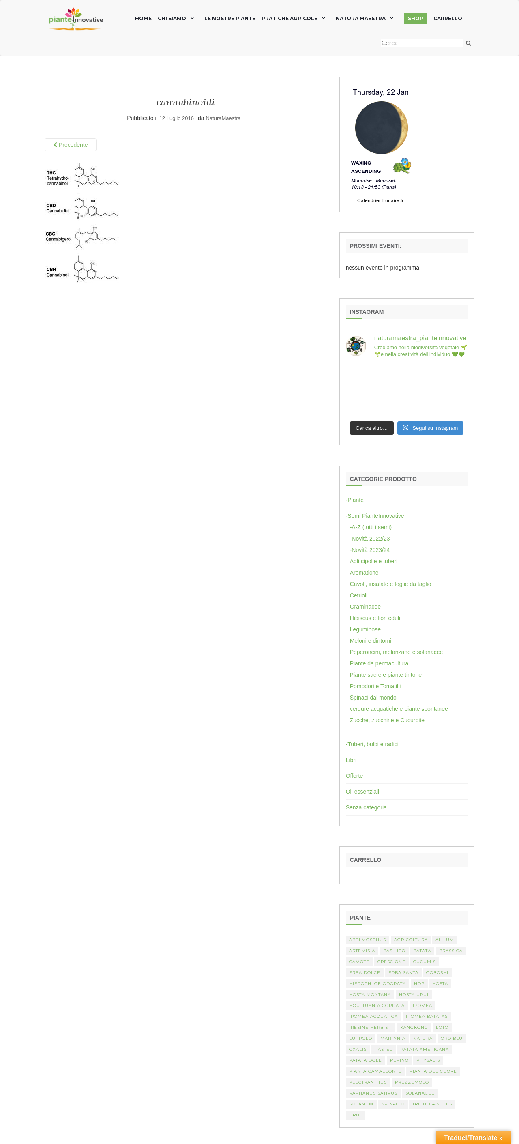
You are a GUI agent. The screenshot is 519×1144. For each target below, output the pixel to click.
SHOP (415, 18)
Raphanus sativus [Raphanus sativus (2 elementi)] (373, 1093)
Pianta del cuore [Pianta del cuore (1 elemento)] (433, 1071)
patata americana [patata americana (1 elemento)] (424, 1049)
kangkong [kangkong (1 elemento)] (414, 1027)
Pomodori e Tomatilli (375, 686)
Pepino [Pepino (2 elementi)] (399, 1060)
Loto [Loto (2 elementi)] (442, 1027)
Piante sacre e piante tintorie (386, 675)
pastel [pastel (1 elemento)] (383, 1049)
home (143, 18)
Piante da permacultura (379, 663)
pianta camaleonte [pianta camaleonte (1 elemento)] (375, 1071)
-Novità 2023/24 (370, 550)
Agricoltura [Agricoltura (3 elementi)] (411, 939)
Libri (351, 760)
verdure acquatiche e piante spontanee (399, 709)
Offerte (354, 776)
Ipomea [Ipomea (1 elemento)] (422, 1005)
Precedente (70, 145)
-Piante (355, 500)
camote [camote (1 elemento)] (359, 961)
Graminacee (365, 606)
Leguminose (365, 629)
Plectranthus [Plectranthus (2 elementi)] (368, 1082)
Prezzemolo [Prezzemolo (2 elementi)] (412, 1082)
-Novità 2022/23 (370, 538)
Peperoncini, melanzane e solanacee (396, 652)
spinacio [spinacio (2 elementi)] (393, 1104)
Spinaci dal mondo (373, 697)
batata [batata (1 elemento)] (422, 950)
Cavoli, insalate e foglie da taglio (390, 584)
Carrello (447, 18)
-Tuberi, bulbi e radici (372, 744)
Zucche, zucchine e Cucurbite (387, 720)
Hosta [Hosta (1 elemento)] (440, 983)
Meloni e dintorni (371, 640)
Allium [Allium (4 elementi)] (444, 939)
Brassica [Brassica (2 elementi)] (451, 950)
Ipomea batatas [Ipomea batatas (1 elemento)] (427, 1016)
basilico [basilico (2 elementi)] (394, 950)
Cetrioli (359, 595)
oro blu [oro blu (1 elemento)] (452, 1038)
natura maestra (361, 18)
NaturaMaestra (223, 118)
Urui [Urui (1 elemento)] (355, 1115)
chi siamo (172, 18)
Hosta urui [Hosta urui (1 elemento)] (414, 994)
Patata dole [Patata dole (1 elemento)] (365, 1060)
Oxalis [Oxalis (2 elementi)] (358, 1049)
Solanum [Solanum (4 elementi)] (361, 1104)
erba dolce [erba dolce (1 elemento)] (364, 972)
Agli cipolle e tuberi (374, 561)
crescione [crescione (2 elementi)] (391, 961)
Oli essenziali (362, 791)
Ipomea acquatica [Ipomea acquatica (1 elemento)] (373, 1016)
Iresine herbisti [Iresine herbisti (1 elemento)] (370, 1027)
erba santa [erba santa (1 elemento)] (403, 972)
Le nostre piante (229, 18)
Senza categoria (366, 807)
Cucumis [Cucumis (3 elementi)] (424, 961)
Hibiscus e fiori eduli (375, 618)
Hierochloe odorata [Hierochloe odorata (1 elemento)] (377, 983)
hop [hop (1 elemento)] (419, 983)
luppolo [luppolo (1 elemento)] (360, 1038)
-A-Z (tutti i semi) (371, 527)
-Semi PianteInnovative (375, 516)
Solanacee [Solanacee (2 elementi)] (420, 1093)
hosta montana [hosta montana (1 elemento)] (370, 994)
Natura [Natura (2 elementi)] (423, 1038)
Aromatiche (364, 572)
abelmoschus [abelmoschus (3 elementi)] (367, 939)
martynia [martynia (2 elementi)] (392, 1038)
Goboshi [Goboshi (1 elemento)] (437, 972)
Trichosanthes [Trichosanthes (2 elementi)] (432, 1104)
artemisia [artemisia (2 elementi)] (362, 950)
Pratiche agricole (289, 18)
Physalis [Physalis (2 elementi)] (428, 1060)
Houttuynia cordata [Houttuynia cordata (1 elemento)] (377, 1005)
